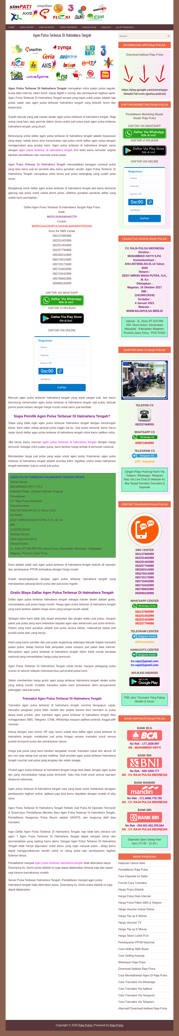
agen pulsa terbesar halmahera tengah (59, 862)
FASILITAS (106, 27)
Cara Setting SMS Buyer (133, 949)
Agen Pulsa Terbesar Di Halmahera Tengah (62, 35)
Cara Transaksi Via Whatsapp (136, 982)
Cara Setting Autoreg (131, 955)
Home (11, 27)
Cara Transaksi (68, 27)
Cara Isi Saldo (47, 27)
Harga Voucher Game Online (136, 909)
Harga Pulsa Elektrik (131, 889)
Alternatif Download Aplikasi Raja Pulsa (142, 1008)
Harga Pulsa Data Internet (134, 896)
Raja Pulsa (85, 1025)
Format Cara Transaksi (132, 882)
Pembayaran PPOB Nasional (136, 942)
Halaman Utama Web (131, 863)
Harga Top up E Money (132, 915)
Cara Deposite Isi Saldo (133, 876)
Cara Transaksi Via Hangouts (136, 995)
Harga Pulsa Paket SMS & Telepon (140, 902)
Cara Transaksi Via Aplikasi (135, 988)
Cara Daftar (27, 27)
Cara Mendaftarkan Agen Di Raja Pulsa (142, 975)
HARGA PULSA (89, 27)
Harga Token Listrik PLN (133, 935)
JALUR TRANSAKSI (125, 27)
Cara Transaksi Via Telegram (136, 1001)
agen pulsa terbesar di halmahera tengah (46, 150)
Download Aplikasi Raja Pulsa (136, 968)
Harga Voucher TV (129, 922)
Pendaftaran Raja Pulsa (133, 869)
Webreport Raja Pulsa (132, 962)
